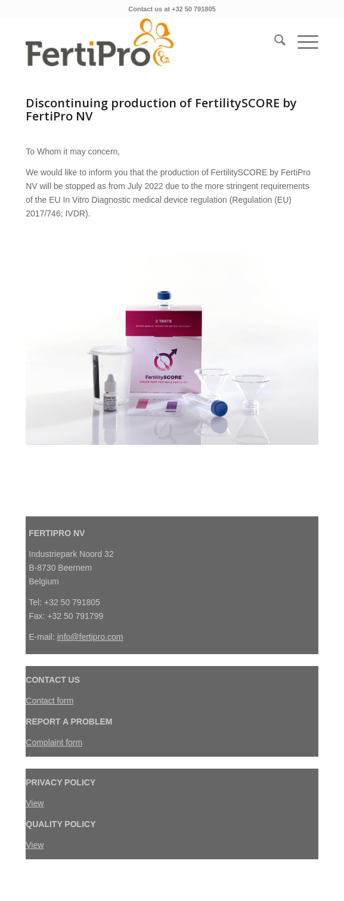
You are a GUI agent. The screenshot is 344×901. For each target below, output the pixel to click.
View (35, 803)
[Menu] (302, 42)
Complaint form (54, 742)
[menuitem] (274, 42)
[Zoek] (274, 42)
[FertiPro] (142, 42)
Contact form (49, 700)
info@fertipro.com (90, 637)
